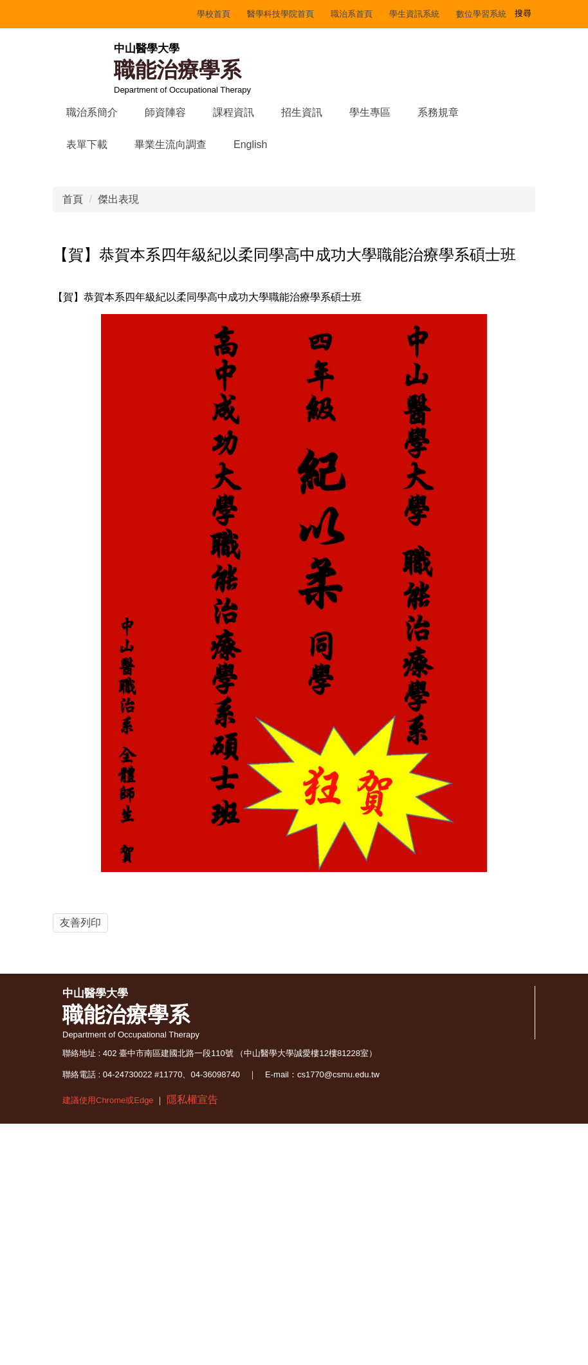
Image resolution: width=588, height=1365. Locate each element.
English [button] (250, 144)
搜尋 (524, 12)
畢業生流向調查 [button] (170, 144)
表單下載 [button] (86, 144)
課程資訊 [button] (233, 112)
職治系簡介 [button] (92, 112)
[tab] (242, 318)
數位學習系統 (356, 14)
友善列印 (80, 1089)
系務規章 (438, 112)
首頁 (72, 367)
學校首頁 (88, 14)
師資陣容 (165, 112)
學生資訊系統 (289, 14)
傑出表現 (118, 367)
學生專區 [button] (369, 112)
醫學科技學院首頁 (155, 14)
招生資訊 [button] (301, 112)
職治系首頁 (226, 14)
